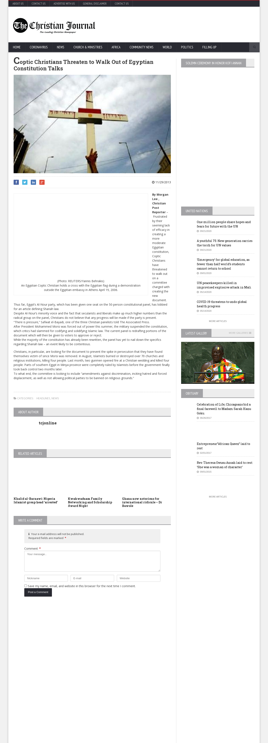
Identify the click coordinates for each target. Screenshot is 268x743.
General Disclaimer (95, 3)
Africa (116, 47)
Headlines (43, 398)
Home (17, 47)
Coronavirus (39, 47)
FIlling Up (209, 47)
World (167, 47)
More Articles (218, 321)
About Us (18, 3)
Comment (32, 548)
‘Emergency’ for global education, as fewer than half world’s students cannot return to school (223, 264)
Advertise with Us (64, 3)
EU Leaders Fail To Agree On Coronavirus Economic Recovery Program (218, 632)
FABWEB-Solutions (106, 739)
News (60, 47)
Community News (141, 47)
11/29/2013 (161, 182)
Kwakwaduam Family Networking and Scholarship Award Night (90, 502)
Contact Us (38, 3)
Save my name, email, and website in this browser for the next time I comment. (82, 586)
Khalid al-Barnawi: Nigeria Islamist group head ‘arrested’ (36, 500)
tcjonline (48, 422)
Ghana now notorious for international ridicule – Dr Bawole (142, 502)
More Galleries (238, 333)
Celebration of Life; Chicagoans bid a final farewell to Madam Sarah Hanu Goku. (224, 408)
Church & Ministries (87, 47)
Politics (187, 47)
